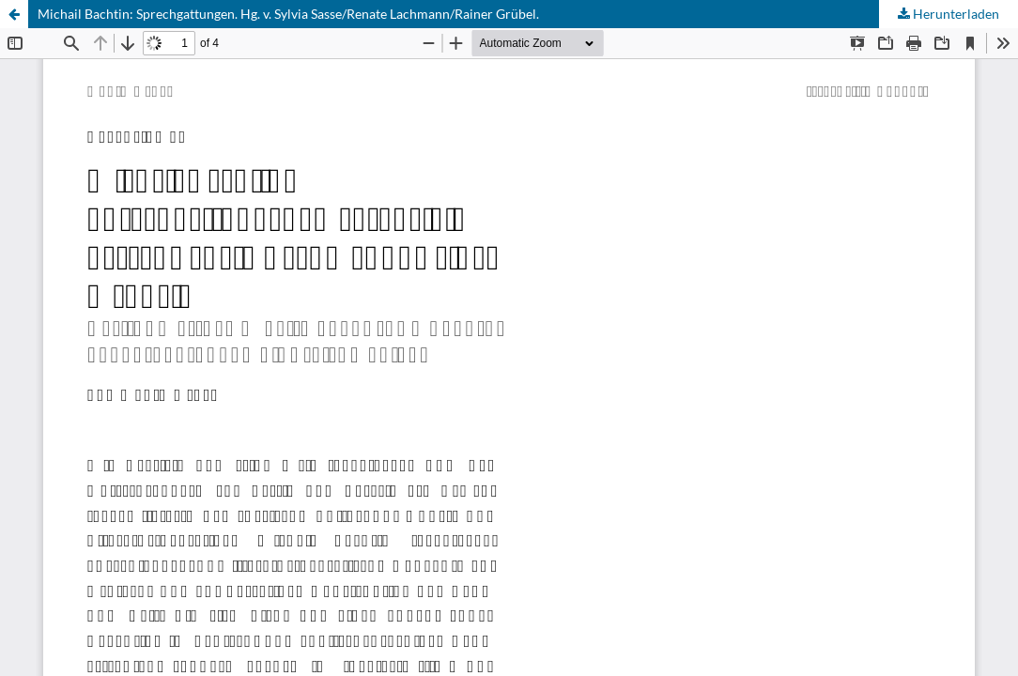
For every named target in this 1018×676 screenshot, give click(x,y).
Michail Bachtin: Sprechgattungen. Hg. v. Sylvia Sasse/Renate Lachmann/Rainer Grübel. (288, 14)
